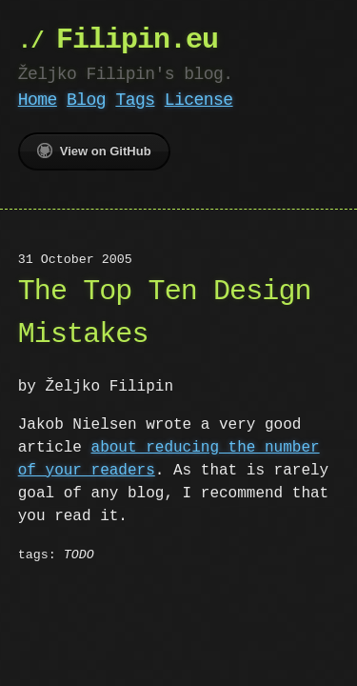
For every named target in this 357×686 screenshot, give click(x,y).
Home (37, 100)
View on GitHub (94, 150)
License (199, 100)
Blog (86, 100)
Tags (134, 100)
